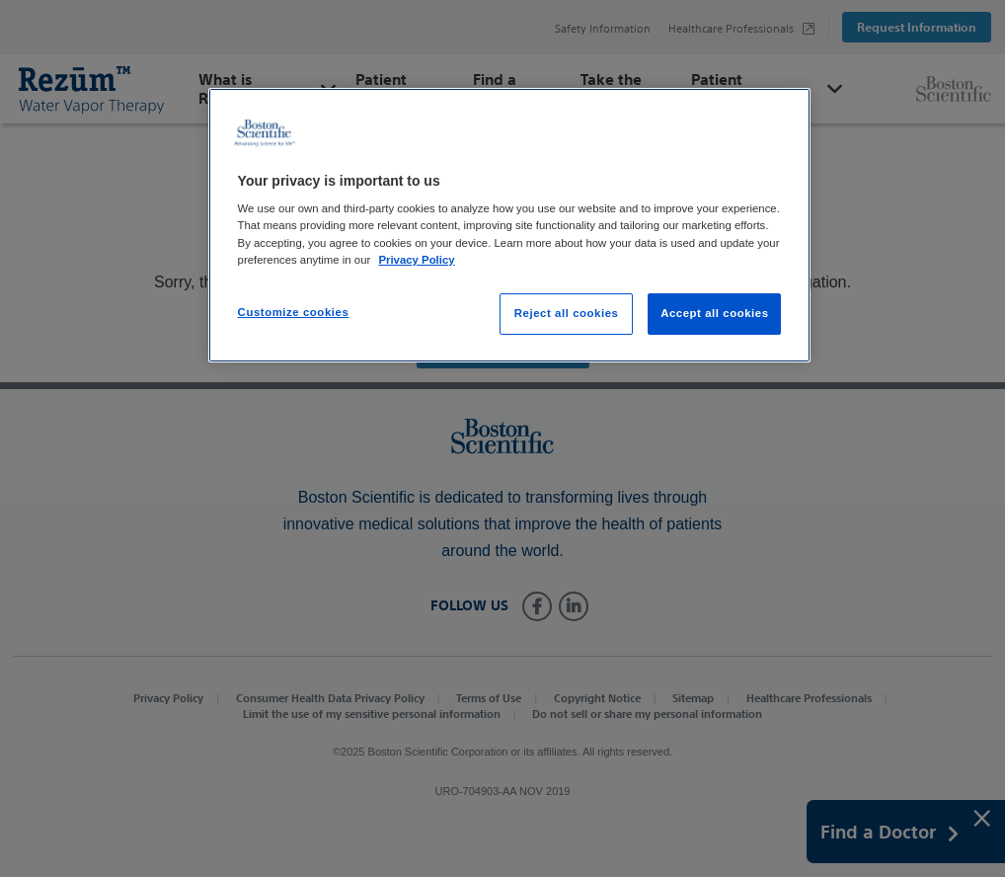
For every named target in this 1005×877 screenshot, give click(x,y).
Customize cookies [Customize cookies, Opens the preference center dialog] (293, 312)
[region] (510, 225)
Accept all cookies (714, 313)
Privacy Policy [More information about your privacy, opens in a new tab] (416, 260)
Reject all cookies (566, 313)
